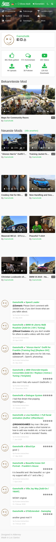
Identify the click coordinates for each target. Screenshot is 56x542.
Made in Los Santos (10, 537)
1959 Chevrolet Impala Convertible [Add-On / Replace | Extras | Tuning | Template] (32, 373)
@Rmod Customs (21, 331)
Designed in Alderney (11, 534)
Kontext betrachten (21, 315)
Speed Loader (32, 302)
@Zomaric (18, 305)
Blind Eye (30, 446)
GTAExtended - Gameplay (38, 511)
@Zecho (17, 354)
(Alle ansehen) (31, 131)
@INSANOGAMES (21, 424)
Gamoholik (23, 36)
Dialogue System (34, 395)
